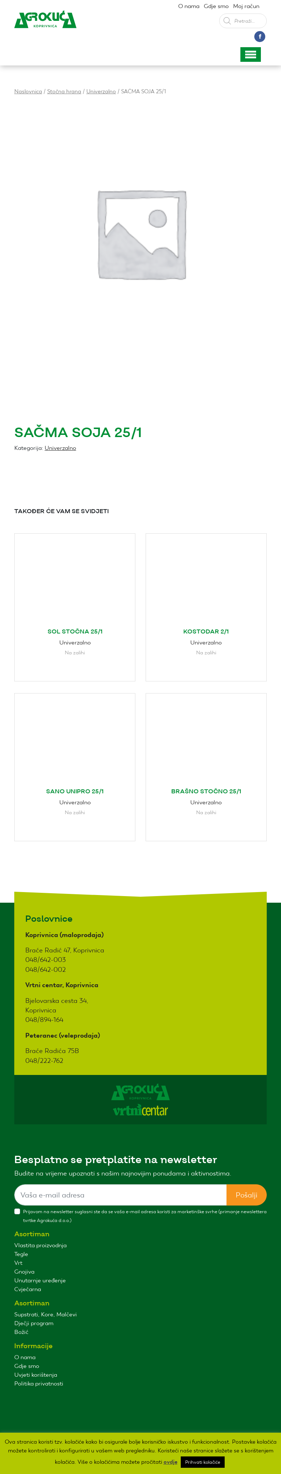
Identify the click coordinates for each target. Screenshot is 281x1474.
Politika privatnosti (38, 1383)
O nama (188, 6)
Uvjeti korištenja (35, 1375)
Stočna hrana (64, 91)
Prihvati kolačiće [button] (202, 1462)
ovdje (170, 1462)
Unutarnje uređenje (40, 1280)
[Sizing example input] (120, 1195)
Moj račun (246, 6)
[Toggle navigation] (250, 54)
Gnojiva (24, 1271)
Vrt (18, 1263)
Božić (21, 1332)
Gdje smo (216, 6)
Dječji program (33, 1323)
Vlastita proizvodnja (40, 1245)
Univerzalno (101, 91)
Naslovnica (28, 91)
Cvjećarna (27, 1289)
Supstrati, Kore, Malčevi (45, 1314)
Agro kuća (45, 25)
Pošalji (247, 1195)
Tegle (21, 1254)
